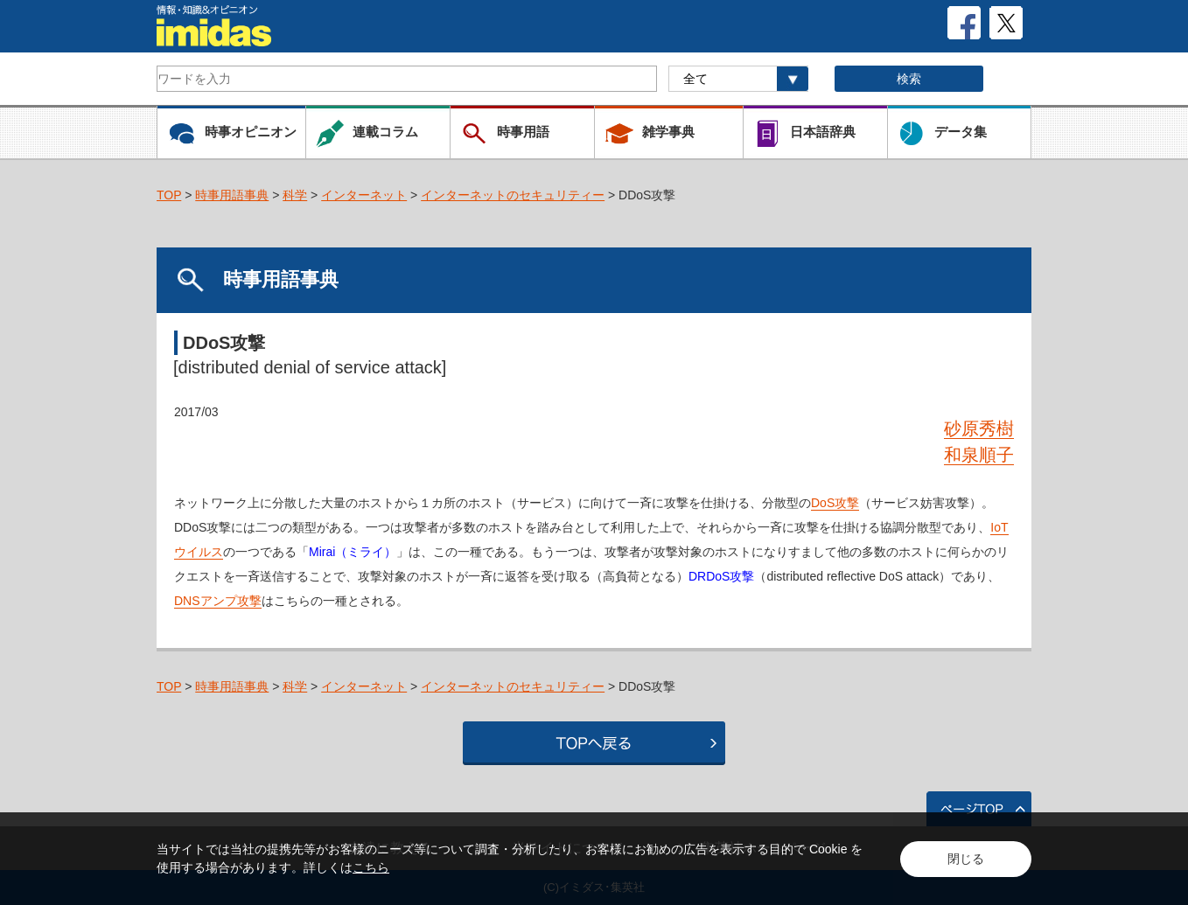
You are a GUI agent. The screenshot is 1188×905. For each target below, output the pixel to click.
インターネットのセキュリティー (512, 195)
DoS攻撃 (835, 503)
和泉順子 (979, 454)
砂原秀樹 (979, 428)
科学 (295, 195)
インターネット (364, 195)
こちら (371, 867)
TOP (169, 195)
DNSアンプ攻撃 (218, 601)
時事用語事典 (232, 195)
